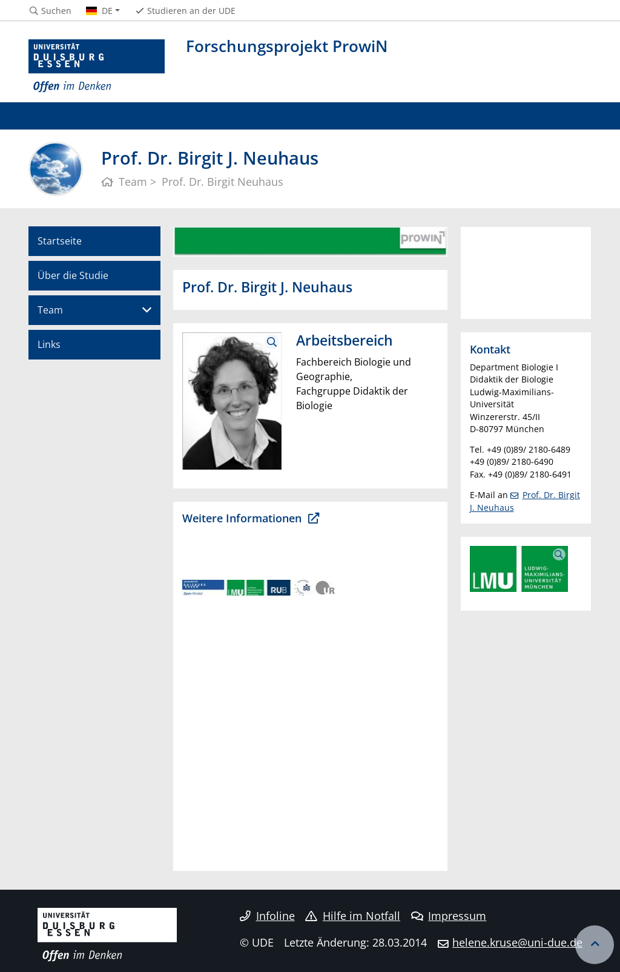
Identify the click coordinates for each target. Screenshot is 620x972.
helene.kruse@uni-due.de (517, 942)
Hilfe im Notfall (352, 915)
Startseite (60, 241)
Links (49, 344)
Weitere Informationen (243, 517)
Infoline (267, 915)
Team (50, 310)
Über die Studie (73, 275)
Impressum (449, 915)
